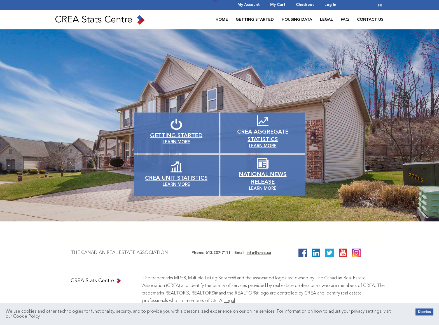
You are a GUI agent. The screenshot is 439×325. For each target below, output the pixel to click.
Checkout (305, 5)
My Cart (278, 5)
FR (380, 5)
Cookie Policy (26, 316)
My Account (248, 5)
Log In (330, 5)
